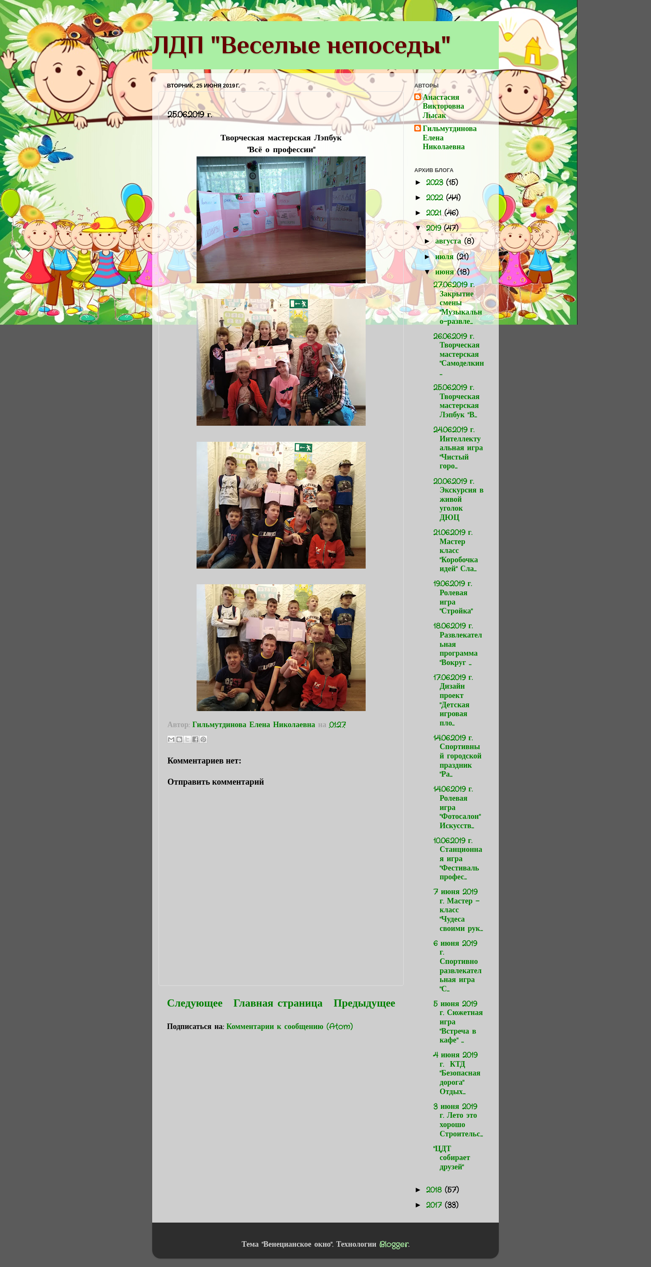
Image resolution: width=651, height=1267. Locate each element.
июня (446, 272)
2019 (435, 228)
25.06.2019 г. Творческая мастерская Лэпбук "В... (456, 401)
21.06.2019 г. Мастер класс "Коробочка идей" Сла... (455, 551)
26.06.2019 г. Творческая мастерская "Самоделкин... (458, 354)
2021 (435, 213)
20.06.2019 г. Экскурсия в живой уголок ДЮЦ (458, 499)
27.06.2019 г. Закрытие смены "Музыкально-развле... (457, 303)
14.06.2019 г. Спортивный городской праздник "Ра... (457, 756)
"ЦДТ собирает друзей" (451, 1158)
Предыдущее (364, 1003)
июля (446, 257)
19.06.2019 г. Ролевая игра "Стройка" (453, 597)
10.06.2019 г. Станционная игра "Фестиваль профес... (457, 859)
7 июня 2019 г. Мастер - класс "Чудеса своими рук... (458, 910)
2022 (436, 197)
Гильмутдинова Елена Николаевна (450, 138)
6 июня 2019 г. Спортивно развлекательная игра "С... (457, 966)
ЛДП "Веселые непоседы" (301, 44)
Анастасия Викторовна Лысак (443, 107)
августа (449, 241)
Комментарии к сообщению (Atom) (290, 1026)
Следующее (194, 1003)
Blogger (393, 1244)
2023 (436, 182)
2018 (435, 1190)
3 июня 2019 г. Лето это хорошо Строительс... (458, 1120)
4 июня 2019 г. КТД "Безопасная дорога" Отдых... (457, 1073)
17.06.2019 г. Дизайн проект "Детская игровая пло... (453, 700)
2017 (435, 1205)
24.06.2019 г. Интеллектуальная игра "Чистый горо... (458, 448)
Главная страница (278, 1003)
